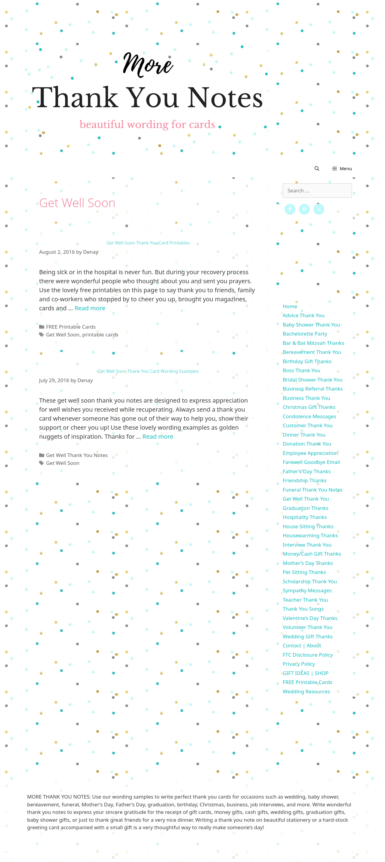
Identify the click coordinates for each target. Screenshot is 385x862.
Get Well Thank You (306, 498)
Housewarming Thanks (310, 535)
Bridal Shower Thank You (313, 379)
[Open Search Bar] (317, 168)
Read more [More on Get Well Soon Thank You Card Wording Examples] (158, 436)
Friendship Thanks (305, 480)
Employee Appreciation (310, 452)
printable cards (100, 334)
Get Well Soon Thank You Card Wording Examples (148, 371)
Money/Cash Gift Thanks (312, 553)
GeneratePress (239, 853)
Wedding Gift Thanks (308, 636)
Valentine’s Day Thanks (310, 618)
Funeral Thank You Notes (313, 489)
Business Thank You (306, 397)
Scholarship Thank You (310, 581)
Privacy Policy (299, 663)
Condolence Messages (309, 416)
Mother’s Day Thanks (308, 563)
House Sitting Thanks (308, 526)
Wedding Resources (306, 691)
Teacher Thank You (305, 599)
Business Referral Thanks (313, 388)
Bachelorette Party (305, 333)
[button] (342, 168)
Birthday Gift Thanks (307, 361)
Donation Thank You (307, 443)
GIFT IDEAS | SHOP (305, 673)
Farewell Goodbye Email (311, 462)
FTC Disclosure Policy (308, 654)
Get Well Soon (62, 334)
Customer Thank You (308, 425)
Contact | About (302, 645)
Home (290, 306)
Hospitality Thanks (305, 517)
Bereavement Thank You (312, 351)
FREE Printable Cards (71, 326)
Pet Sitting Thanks (304, 572)
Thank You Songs (303, 608)
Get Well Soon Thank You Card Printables (148, 243)
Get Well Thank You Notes (77, 455)
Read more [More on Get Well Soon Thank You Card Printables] (90, 308)
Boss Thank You (301, 370)
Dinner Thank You (304, 434)
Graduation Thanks (305, 508)
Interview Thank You (307, 544)
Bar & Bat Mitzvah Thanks (313, 342)
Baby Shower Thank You (311, 324)
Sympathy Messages (307, 590)
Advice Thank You (304, 315)
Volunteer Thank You (307, 627)
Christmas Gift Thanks (309, 406)
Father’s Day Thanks (307, 471)
